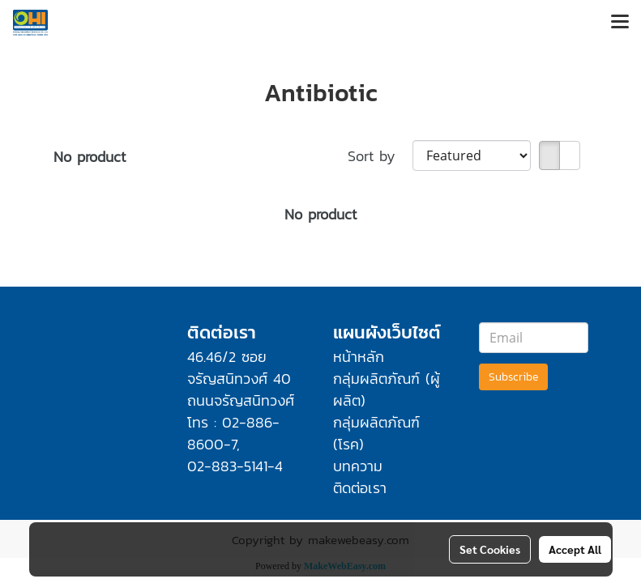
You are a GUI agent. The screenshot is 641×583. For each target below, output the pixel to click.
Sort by (380, 156)
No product (89, 157)
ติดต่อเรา (360, 488)
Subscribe (513, 376)
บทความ (357, 466)
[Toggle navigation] (620, 22)
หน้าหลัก (358, 357)
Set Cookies (489, 549)
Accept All (575, 549)
